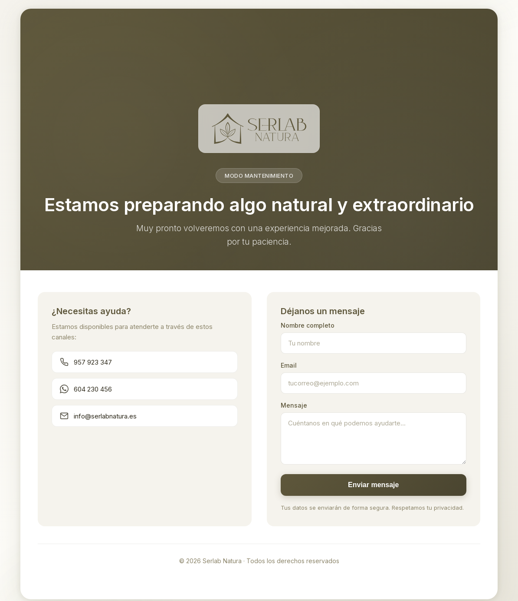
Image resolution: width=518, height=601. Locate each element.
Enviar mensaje (373, 484)
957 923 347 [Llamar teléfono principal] (86, 362)
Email (289, 365)
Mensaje (294, 405)
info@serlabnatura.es (98, 416)
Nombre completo (307, 325)
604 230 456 (86, 389)
